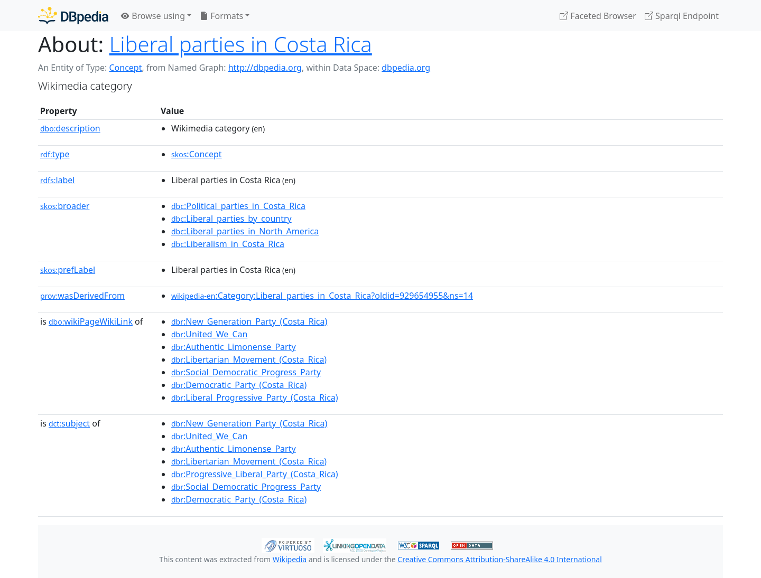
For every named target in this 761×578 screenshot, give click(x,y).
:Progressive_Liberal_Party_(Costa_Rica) (254, 474)
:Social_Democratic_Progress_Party (246, 372)
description (70, 128)
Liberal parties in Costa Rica (240, 44)
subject (69, 423)
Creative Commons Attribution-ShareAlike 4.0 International (499, 559)
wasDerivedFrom (82, 295)
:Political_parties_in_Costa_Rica (238, 206)
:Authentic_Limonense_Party (233, 347)
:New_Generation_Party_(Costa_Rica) (249, 321)
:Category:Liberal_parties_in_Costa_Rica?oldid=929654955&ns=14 (322, 295)
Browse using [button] (153, 16)
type (55, 154)
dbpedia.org (406, 67)
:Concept (196, 154)
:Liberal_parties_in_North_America (245, 231)
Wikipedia (290, 559)
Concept (125, 67)
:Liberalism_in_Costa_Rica (227, 244)
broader (64, 206)
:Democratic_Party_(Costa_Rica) (239, 385)
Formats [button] (221, 16)
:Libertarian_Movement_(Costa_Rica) (249, 359)
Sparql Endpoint (682, 16)
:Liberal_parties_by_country (231, 218)
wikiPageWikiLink (91, 321)
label (57, 180)
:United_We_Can (209, 334)
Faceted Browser (598, 16)
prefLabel (67, 270)
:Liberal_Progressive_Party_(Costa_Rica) (254, 397)
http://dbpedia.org (265, 67)
